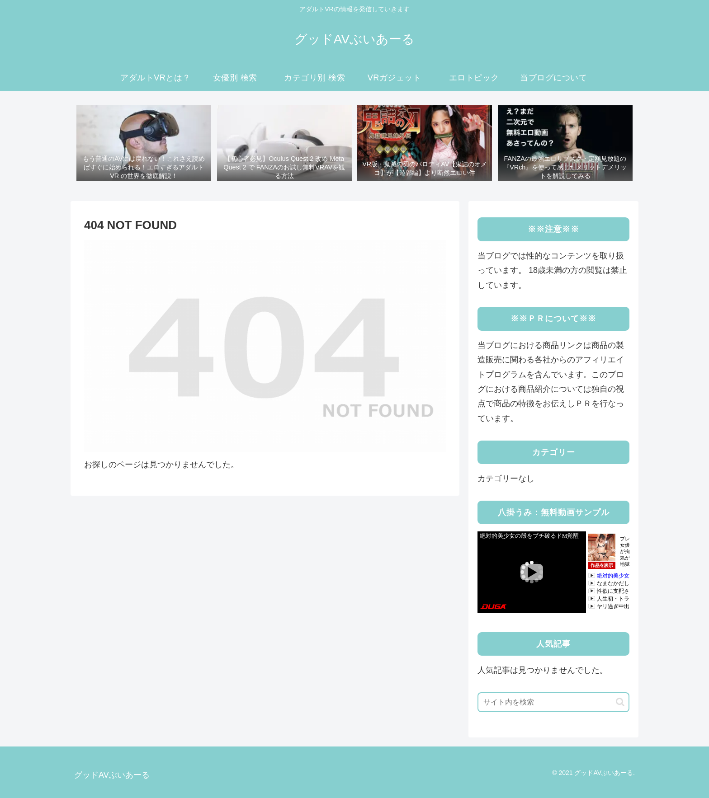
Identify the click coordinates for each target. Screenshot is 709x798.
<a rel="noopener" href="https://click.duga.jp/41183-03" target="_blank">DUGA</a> (553, 572)
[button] (620, 702)
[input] (553, 702)
